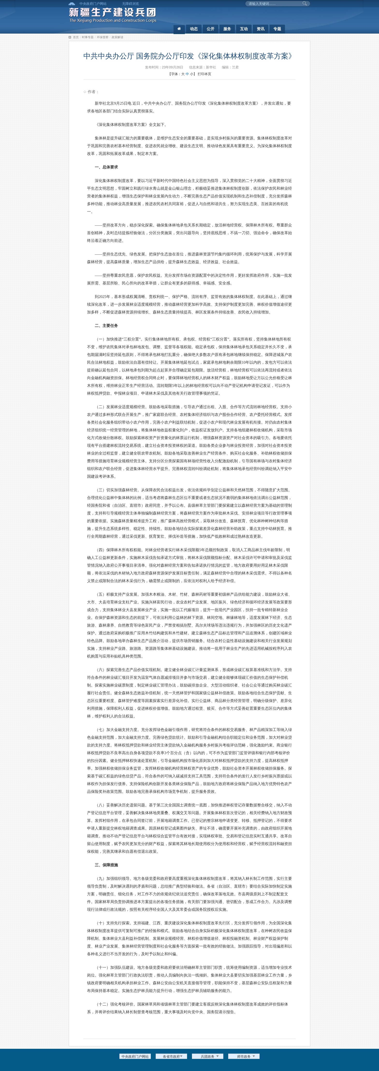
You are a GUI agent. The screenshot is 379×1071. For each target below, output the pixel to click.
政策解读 (117, 37)
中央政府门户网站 (93, 4)
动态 (194, 29)
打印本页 (204, 74)
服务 (227, 29)
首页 (76, 37)
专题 (277, 29)
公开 (210, 29)
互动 (244, 29)
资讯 (260, 29)
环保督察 (103, 37)
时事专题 (88, 37)
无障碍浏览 (130, 4)
